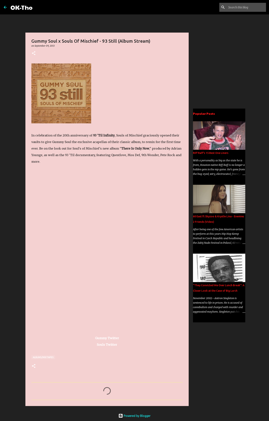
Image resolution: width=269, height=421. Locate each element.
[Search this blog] (246, 7)
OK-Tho (21, 7)
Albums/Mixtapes (43, 357)
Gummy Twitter (107, 338)
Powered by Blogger (134, 415)
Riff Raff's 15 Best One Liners (210, 152)
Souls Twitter (107, 344)
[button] (33, 53)
